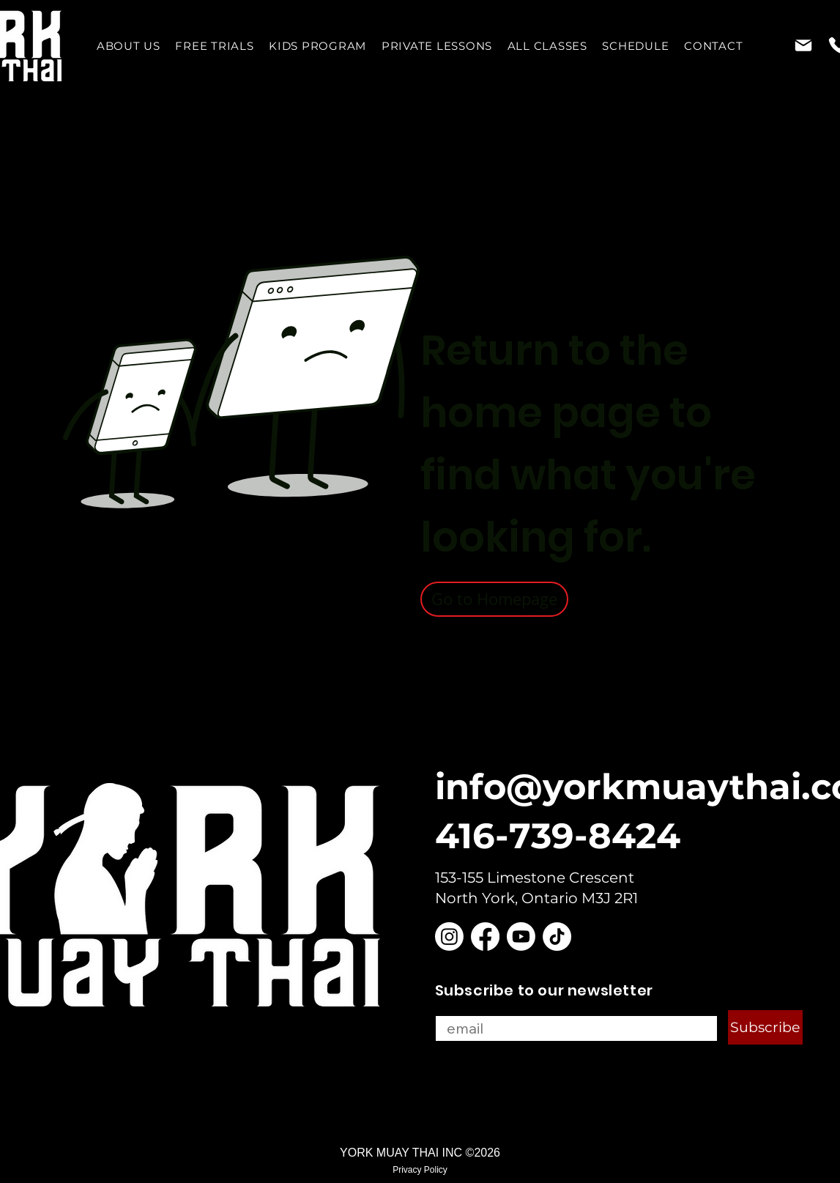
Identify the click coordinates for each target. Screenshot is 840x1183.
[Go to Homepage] (494, 599)
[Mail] (803, 45)
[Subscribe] (765, 1027)
